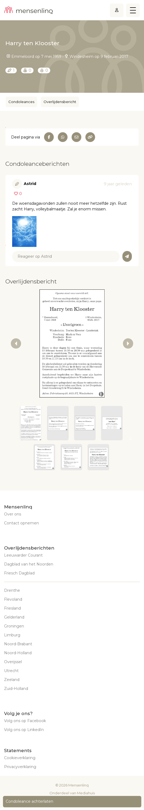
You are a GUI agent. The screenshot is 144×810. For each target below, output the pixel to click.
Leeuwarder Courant (23, 555)
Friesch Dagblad (19, 573)
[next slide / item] (128, 343)
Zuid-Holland (16, 688)
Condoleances (21, 102)
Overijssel (13, 661)
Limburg (12, 635)
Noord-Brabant (18, 644)
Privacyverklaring (20, 766)
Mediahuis (86, 793)
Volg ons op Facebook (25, 720)
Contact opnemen (21, 523)
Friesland (12, 608)
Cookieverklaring (19, 757)
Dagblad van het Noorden (28, 564)
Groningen (14, 626)
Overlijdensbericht (59, 102)
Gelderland (14, 617)
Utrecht (11, 670)
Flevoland (13, 599)
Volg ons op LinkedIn (24, 729)
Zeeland (11, 679)
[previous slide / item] (16, 343)
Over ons (12, 514)
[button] (31, 423)
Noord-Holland (18, 652)
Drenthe (12, 590)
